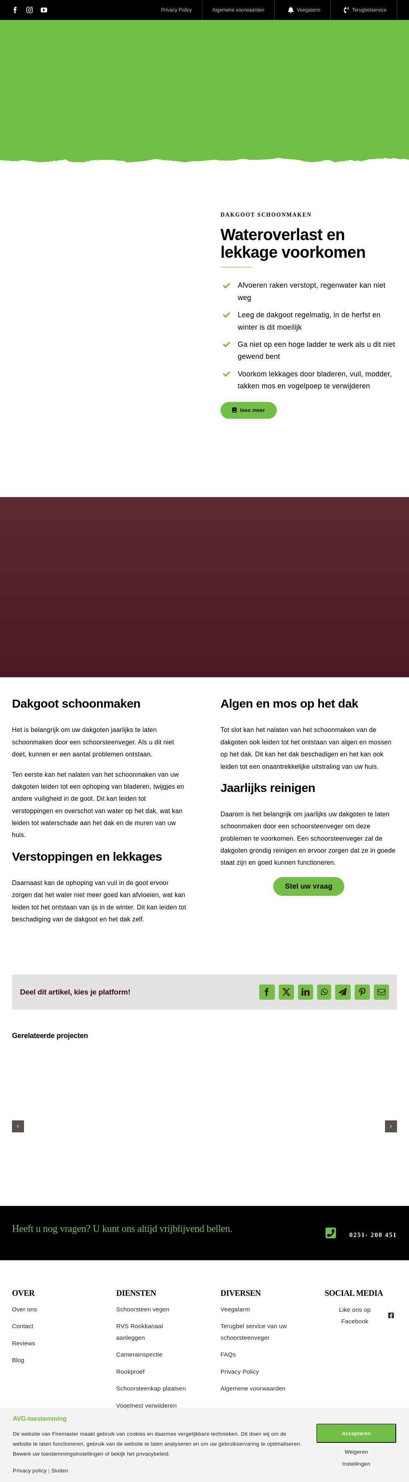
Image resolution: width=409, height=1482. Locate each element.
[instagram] (29, 10)
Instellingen (356, 1463)
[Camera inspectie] (204, 1053)
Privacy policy (30, 1470)
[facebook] (15, 10)
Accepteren (356, 1433)
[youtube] (44, 10)
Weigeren (356, 1451)
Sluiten (59, 1470)
